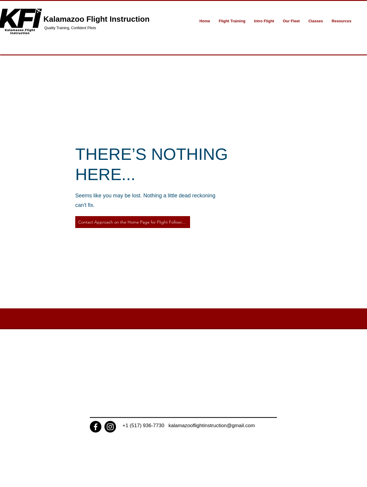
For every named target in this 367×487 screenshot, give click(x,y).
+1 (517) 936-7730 (146, 425)
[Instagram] (110, 427)
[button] (232, 21)
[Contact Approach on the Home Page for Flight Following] (132, 222)
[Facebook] (95, 427)
